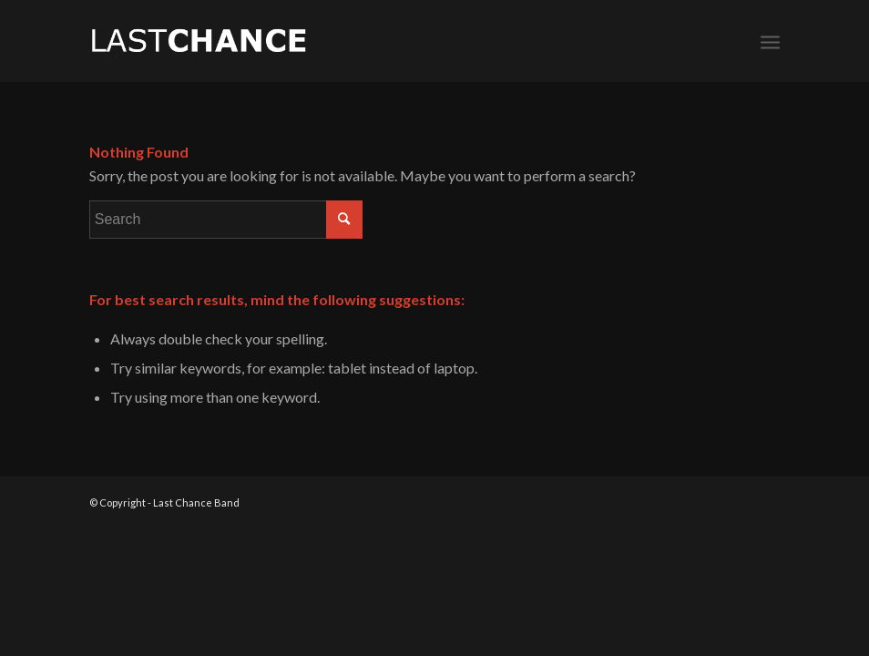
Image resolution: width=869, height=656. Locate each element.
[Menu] (770, 41)
